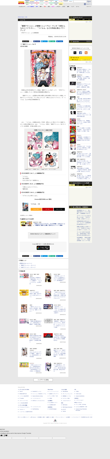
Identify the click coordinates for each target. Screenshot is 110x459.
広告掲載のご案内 (41, 417)
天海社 (77, 391)
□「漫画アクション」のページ (27, 265)
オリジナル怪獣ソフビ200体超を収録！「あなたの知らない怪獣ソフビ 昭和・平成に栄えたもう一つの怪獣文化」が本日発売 (84, 131)
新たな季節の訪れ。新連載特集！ (81, 207)
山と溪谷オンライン (53, 402)
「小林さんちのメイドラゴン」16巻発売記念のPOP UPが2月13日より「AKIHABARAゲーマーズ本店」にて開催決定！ (35, 368)
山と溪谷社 (50, 400)
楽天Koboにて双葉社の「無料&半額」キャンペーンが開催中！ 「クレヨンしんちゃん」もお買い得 (36, 280)
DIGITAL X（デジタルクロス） (38, 400)
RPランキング (75, 59)
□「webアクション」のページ (27, 267)
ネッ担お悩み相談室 (23, 402)
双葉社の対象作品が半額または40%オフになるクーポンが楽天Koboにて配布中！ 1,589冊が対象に (35, 338)
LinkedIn (60, 41)
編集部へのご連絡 (50, 417)
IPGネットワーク (78, 402)
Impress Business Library (37, 396)
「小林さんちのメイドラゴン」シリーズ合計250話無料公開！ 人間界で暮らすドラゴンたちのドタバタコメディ (60, 295)
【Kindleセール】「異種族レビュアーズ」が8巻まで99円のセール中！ (84, 122)
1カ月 (89, 19)
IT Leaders (21, 398)
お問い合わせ (33, 417)
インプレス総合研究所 (24, 396)
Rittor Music (50, 389)
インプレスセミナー (36, 398)
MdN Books (65, 404)
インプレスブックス (36, 406)
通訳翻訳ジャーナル (67, 396)
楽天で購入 (48, 209)
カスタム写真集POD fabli (81, 406)
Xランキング (76, 57)
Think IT (21, 391)
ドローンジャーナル (23, 400)
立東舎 (50, 398)
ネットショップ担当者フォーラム (39, 393)
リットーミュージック (53, 391)
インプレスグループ (75, 417)
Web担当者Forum (23, 393)
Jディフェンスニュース (67, 393)
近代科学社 (50, 407)
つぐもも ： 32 (35, 204)
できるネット (22, 409)
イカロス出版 (64, 389)
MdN (62, 402)
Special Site (76, 41)
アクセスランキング (77, 17)
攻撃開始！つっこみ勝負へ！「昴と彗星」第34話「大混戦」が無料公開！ (84, 78)
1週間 (83, 19)
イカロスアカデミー (67, 400)
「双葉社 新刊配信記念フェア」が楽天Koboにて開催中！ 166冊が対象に (36, 323)
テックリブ (63, 409)
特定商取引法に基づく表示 (86, 417)
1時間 (72, 19)
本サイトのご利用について (23, 417)
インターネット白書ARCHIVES (25, 411)
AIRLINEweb (65, 391)
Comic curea (78, 393)
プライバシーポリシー (60, 417)
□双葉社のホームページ (25, 263)
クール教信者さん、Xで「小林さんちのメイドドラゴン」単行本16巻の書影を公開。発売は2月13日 (60, 368)
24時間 (77, 19)
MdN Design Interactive (67, 407)
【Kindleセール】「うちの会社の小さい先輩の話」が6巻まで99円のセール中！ (84, 148)
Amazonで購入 (36, 209)
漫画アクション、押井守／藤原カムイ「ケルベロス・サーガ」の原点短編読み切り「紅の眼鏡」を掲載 (59, 353)
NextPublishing (35, 409)
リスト (31, 41)
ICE (75, 389)
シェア (37, 41)
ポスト (26, 41)
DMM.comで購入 (59, 209)
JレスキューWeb (66, 398)
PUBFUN (76, 398)
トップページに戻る (43, 379)
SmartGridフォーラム (36, 391)
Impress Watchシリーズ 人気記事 (81, 183)
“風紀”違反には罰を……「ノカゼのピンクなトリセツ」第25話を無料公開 (84, 115)
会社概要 (68, 417)
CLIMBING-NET (52, 404)
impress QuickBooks (80, 396)
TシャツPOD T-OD (53, 396)
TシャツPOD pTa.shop (81, 404)
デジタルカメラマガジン (24, 407)
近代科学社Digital (52, 409)
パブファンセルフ (79, 400)
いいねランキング (86, 59)
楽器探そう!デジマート (54, 393)
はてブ (45, 41)
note (53, 41)
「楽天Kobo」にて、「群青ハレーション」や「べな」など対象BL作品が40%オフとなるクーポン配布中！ (60, 309)
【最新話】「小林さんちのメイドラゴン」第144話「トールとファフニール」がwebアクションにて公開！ (59, 324)
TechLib (64, 411)
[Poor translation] (5, 435)
